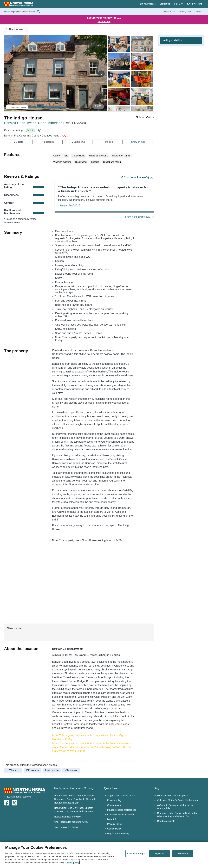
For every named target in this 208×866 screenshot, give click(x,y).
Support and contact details (121, 795)
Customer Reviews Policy (120, 814)
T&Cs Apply (104, 21)
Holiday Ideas (185, 12)
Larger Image (17, 107)
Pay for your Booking (118, 833)
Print (151, 117)
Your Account (194, 4)
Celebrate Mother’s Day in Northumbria (177, 800)
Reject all (159, 853)
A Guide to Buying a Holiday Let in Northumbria (175, 807)
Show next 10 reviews (137, 216)
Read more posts (166, 821)
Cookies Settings (136, 853)
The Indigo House (23, 117)
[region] (104, 854)
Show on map (138, 142)
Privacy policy (114, 800)
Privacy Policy (114, 824)
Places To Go (169, 12)
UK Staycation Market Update (172, 795)
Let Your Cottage (148, 4)
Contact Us (165, 4)
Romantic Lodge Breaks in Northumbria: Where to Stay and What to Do (178, 815)
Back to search (17, 29)
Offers (198, 12)
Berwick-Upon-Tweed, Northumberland (45, 123)
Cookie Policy (114, 828)
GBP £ (178, 4)
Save (141, 117)
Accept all (182, 853)
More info (112, 819)
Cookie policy (114, 805)
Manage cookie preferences (121, 810)
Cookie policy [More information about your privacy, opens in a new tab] (72, 862)
